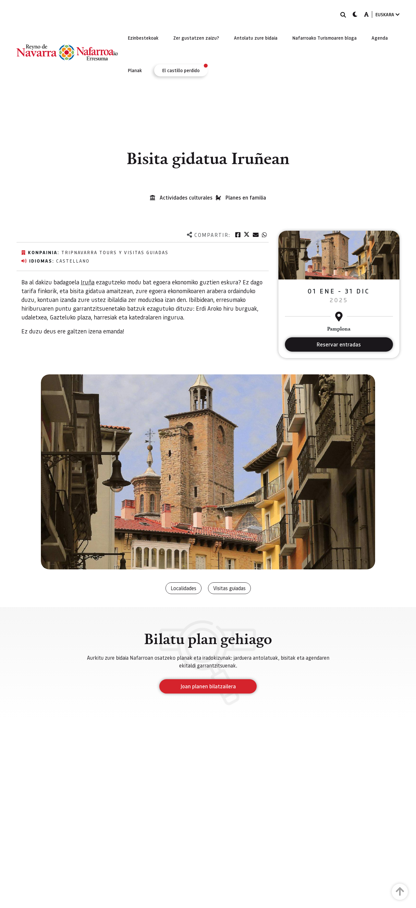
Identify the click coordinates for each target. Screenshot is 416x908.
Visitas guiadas (229, 588)
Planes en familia (246, 197)
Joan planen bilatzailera (208, 686)
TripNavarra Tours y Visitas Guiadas (114, 252)
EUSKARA (387, 14)
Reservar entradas (339, 344)
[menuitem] (143, 37)
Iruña (87, 282)
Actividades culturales (186, 197)
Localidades (183, 588)
